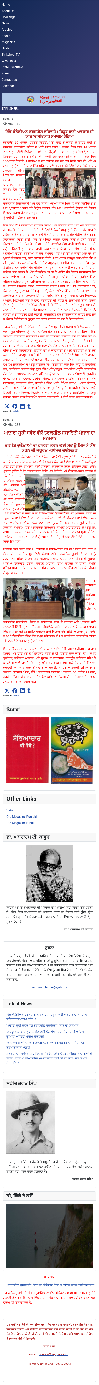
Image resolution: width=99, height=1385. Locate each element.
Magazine (8, 42)
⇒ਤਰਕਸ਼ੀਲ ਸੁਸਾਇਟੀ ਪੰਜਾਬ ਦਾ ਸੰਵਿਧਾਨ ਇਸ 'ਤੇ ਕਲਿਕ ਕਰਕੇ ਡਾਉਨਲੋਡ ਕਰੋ (49, 1285)
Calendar (8, 86)
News (5, 23)
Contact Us (9, 79)
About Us (8, 11)
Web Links (9, 61)
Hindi (5, 48)
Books (6, 36)
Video (10, 810)
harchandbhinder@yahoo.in (49, 987)
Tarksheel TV (11, 54)
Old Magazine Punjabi (21, 817)
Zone (5, 73)
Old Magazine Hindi (20, 823)
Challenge (8, 17)
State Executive (12, 67)
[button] (7, 406)
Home (6, 4)
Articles (7, 29)
